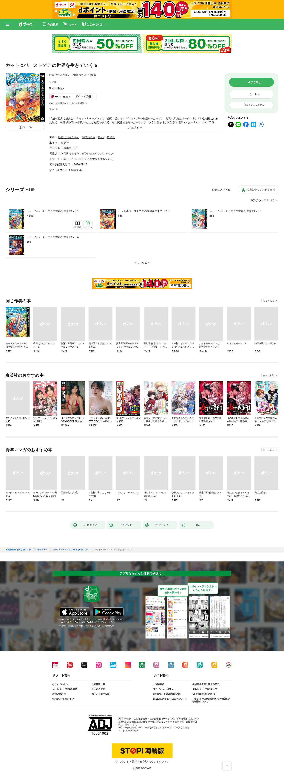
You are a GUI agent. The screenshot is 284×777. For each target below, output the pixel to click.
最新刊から (270, 200)
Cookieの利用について (204, 694)
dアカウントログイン (63, 698)
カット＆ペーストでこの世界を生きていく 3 (236, 211)
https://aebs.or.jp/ (129, 730)
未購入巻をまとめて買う (260, 189)
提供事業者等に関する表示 (205, 684)
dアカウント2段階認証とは (166, 694)
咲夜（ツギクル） (59, 75)
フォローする (99, 75)
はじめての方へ (60, 684)
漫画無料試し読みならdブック (18, 550)
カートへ (254, 94)
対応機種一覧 (98, 684)
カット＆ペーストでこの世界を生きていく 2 (144, 211)
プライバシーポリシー (164, 689)
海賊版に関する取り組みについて (170, 698)
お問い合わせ (59, 694)
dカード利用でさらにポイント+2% (66, 103)
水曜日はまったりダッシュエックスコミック (87, 153)
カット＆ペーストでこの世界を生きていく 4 (53, 237)
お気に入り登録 (221, 189)
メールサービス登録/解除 (65, 689)
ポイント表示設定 (100, 694)
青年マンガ (70, 148)
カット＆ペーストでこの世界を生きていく (88, 158)
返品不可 (53, 109)
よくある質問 (98, 689)
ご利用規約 (158, 684)
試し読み (27, 127)
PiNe (101, 137)
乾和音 (111, 137)
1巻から (255, 200)
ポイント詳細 (83, 96)
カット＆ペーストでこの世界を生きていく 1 (53, 211)
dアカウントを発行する (128, 761)
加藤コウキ (79, 75)
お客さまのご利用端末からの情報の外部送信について (211, 700)
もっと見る (268, 300)
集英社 (65, 142)
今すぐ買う (254, 82)
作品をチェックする (254, 105)
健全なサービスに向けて (204, 689)
